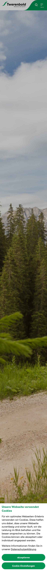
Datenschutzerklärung (23, 549)
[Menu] (42, 5)
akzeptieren (23, 557)
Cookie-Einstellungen (23, 565)
